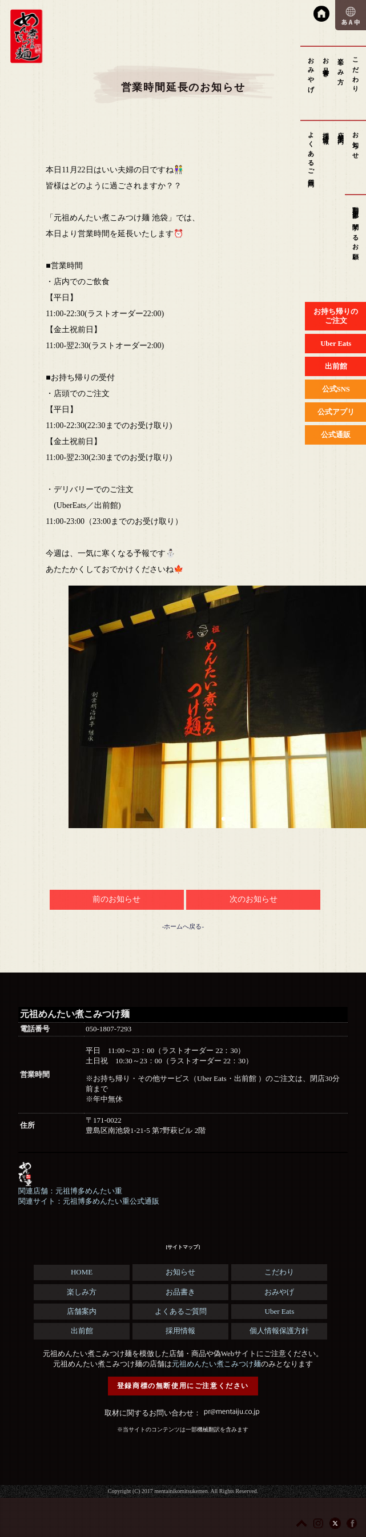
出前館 (82, 1330)
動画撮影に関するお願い (355, 230)
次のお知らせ (253, 899)
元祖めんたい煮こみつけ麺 (216, 1364)
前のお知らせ (116, 899)
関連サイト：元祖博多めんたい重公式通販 (88, 1201)
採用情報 (326, 131)
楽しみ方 (340, 64)
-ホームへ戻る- (183, 926)
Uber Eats (280, 1311)
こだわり (355, 71)
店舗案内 (340, 131)
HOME (81, 1272)
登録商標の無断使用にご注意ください (183, 1386)
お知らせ (355, 142)
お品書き (326, 64)
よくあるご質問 (311, 152)
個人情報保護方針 (279, 1330)
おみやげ (311, 71)
